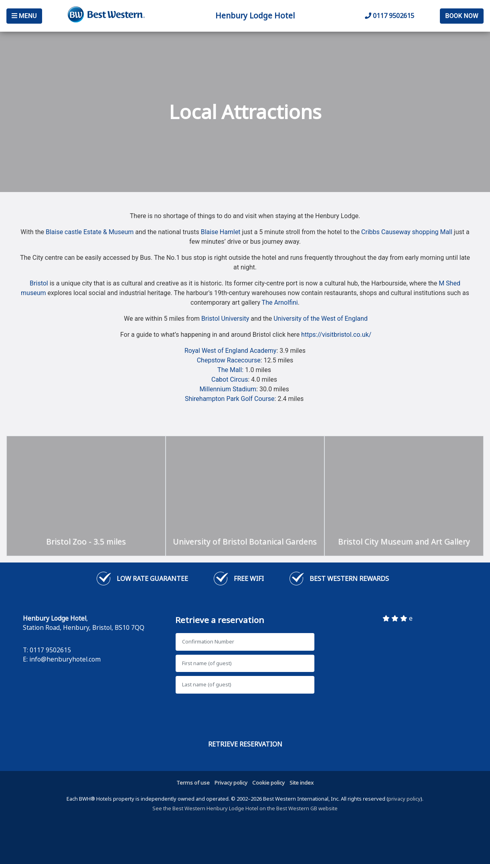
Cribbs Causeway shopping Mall (406, 232)
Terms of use (193, 782)
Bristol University (225, 318)
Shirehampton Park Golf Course (230, 399)
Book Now (461, 16)
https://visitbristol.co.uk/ (336, 334)
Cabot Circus (229, 379)
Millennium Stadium (227, 389)
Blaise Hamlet (221, 232)
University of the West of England (320, 318)
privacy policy (404, 798)
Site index (302, 782)
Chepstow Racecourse (229, 360)
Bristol (39, 283)
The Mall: (231, 370)
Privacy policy (231, 782)
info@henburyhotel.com (65, 659)
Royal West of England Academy (230, 350)
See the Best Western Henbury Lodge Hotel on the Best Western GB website (245, 808)
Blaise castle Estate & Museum (90, 232)
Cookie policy (268, 782)
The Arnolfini (280, 302)
